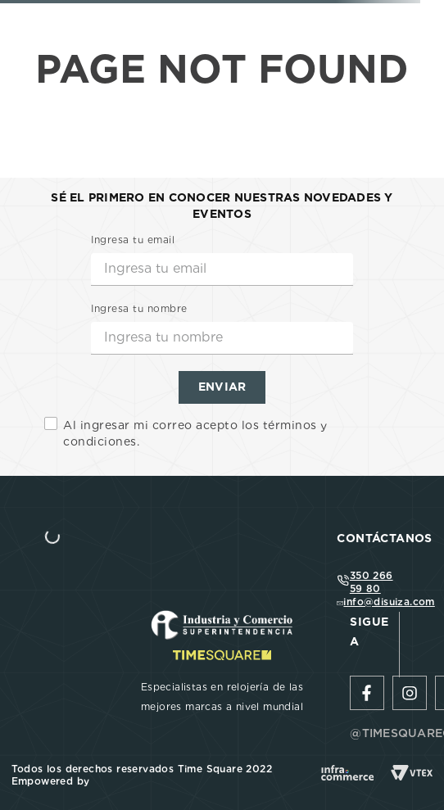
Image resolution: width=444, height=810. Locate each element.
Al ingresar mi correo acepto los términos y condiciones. (195, 433)
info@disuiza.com (388, 601)
